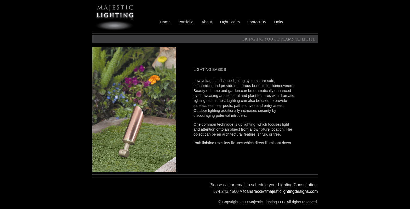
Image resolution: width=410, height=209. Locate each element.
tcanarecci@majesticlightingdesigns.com (280, 191)
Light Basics (230, 21)
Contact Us (256, 21)
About (207, 21)
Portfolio (186, 21)
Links (278, 21)
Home (165, 21)
